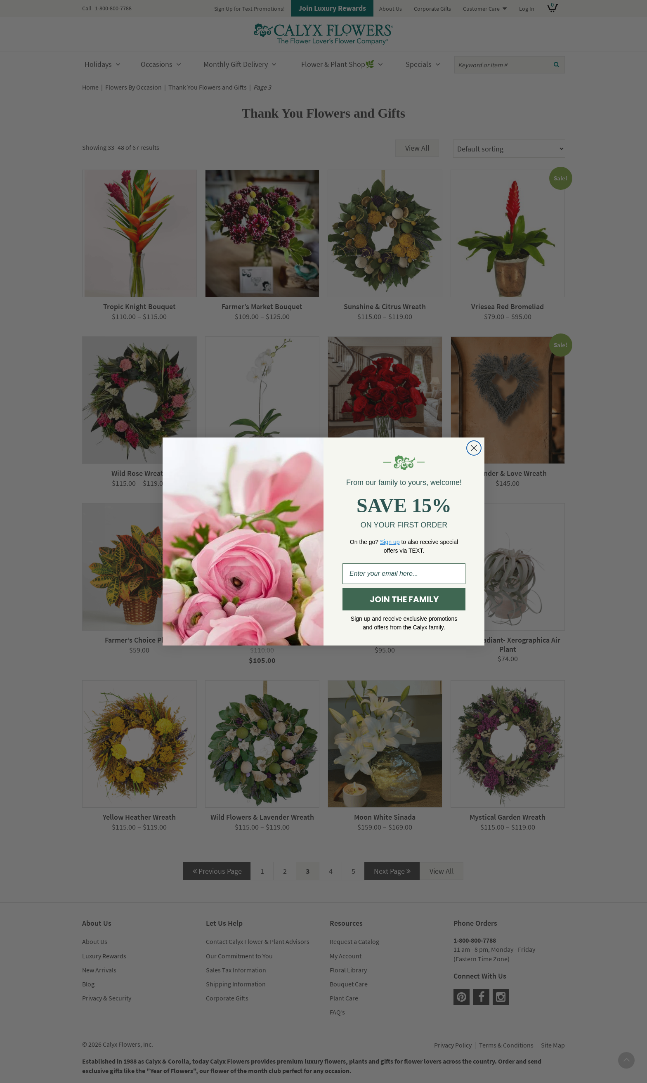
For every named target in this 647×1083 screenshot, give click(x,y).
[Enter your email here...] (403, 573)
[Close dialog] (474, 448)
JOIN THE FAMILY (404, 599)
